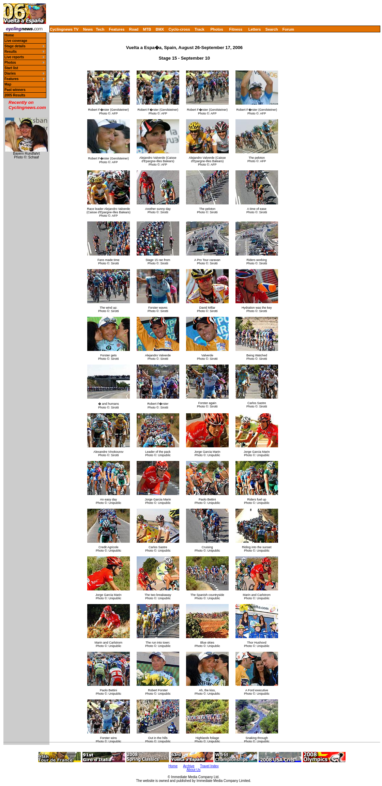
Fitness (235, 29)
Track (199, 29)
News (88, 29)
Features (117, 29)
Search (271, 29)
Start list (11, 68)
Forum (288, 29)
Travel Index (209, 766)
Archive (188, 766)
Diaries (10, 73)
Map (7, 84)
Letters (254, 29)
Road (134, 29)
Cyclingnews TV (64, 29)
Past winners (15, 90)
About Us (193, 770)
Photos (216, 29)
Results (10, 51)
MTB (147, 29)
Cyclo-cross (179, 29)
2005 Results (14, 95)
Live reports (14, 57)
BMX (160, 29)
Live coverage (15, 41)
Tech (100, 29)
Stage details (15, 46)
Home (9, 35)
